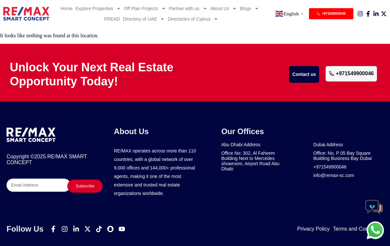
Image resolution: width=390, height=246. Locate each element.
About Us (223, 8)
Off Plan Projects (145, 8)
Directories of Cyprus (193, 19)
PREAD (112, 19)
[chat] (375, 230)
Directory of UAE (144, 19)
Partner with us (188, 8)
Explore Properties (98, 8)
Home (66, 8)
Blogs (249, 8)
